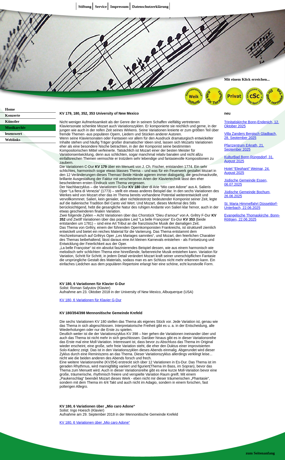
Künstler (12, 121)
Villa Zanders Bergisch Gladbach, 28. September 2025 (250, 136)
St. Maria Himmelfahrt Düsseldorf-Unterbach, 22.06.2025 (251, 206)
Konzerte (12, 115)
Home (10, 109)
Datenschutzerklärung (150, 7)
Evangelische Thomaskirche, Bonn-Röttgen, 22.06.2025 (252, 217)
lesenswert (13, 134)
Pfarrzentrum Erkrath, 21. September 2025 (244, 147)
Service (101, 7)
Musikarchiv (15, 128)
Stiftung (84, 7)
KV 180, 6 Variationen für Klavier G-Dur (90, 300)
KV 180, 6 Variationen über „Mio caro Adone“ (95, 422)
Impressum (119, 7)
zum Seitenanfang (260, 453)
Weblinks (12, 140)
